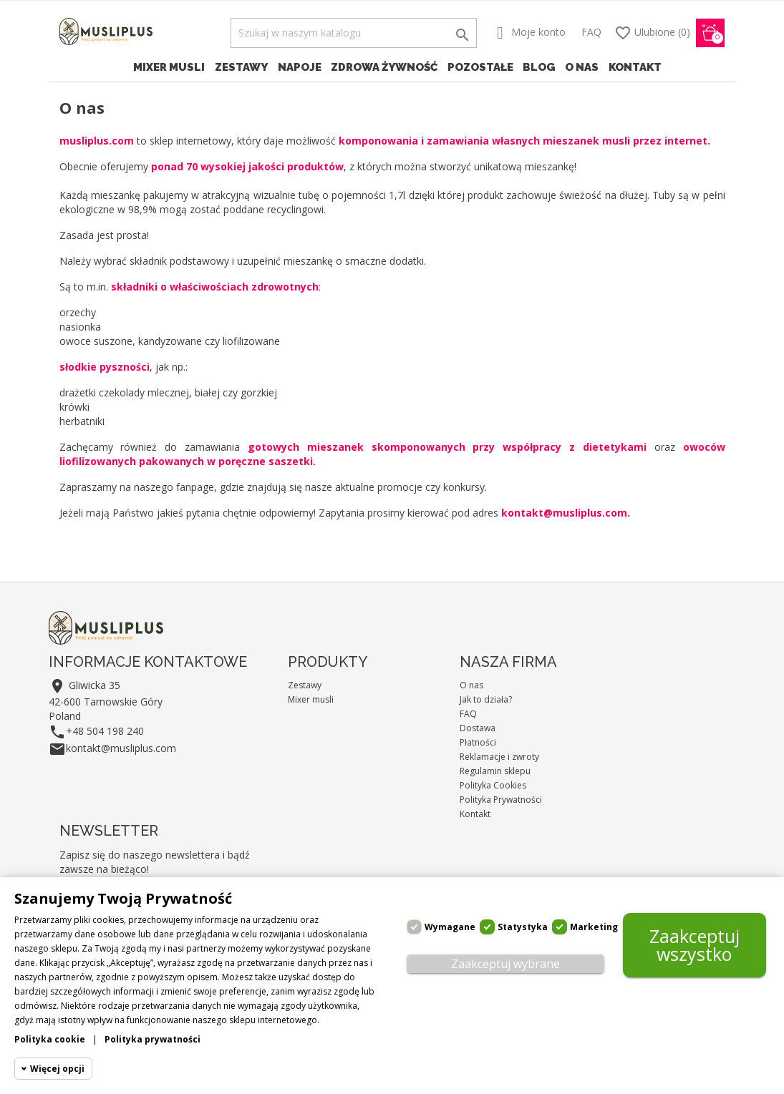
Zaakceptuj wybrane (505, 964)
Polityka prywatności (152, 1039)
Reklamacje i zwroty (499, 757)
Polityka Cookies (493, 785)
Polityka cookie (49, 1039)
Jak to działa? (486, 699)
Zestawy (241, 67)
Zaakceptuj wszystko (694, 945)
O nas (582, 67)
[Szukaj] (354, 33)
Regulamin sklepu (495, 771)
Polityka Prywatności (501, 799)
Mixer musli (169, 67)
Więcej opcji (57, 1069)
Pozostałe (480, 67)
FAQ (591, 32)
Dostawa (477, 728)
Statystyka (523, 927)
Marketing (594, 927)
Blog (539, 67)
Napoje (299, 67)
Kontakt (635, 67)
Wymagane (450, 927)
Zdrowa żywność (384, 67)
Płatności (478, 742)
